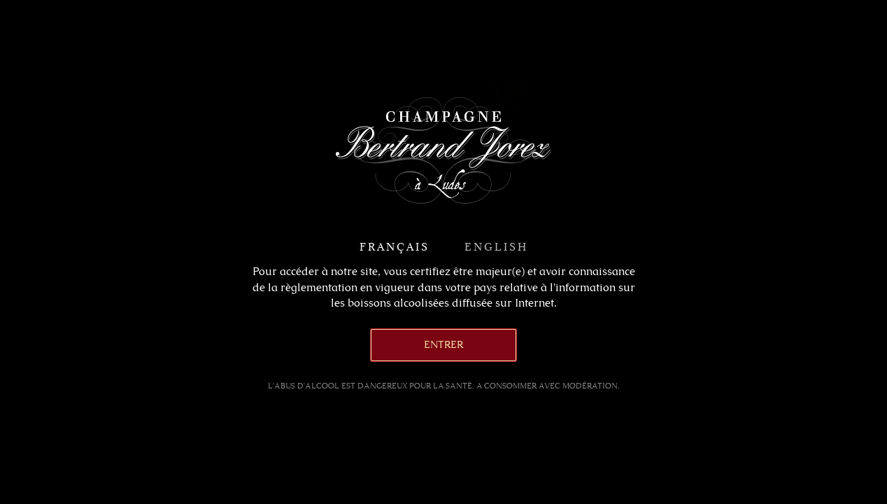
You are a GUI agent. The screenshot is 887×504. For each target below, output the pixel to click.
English (496, 246)
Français (395, 246)
